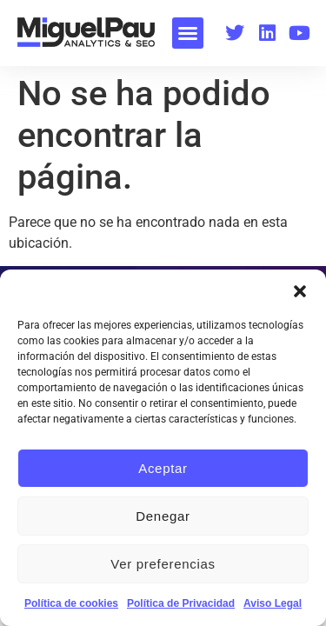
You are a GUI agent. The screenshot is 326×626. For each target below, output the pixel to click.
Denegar (163, 516)
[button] (300, 291)
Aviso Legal (272, 603)
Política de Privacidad (181, 603)
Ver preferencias (162, 563)
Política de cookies (71, 603)
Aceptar (163, 468)
